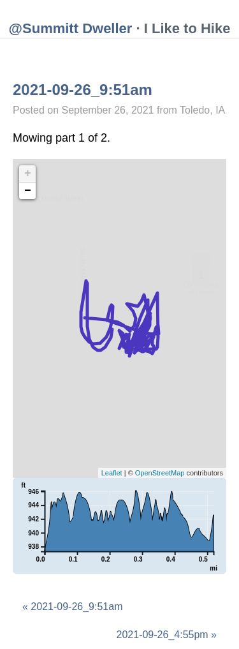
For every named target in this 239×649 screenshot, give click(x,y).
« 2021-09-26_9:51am (72, 606)
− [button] (27, 190)
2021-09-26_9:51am (82, 89)
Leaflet (111, 473)
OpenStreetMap (160, 473)
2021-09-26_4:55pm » (167, 634)
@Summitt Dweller (71, 28)
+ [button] (27, 173)
